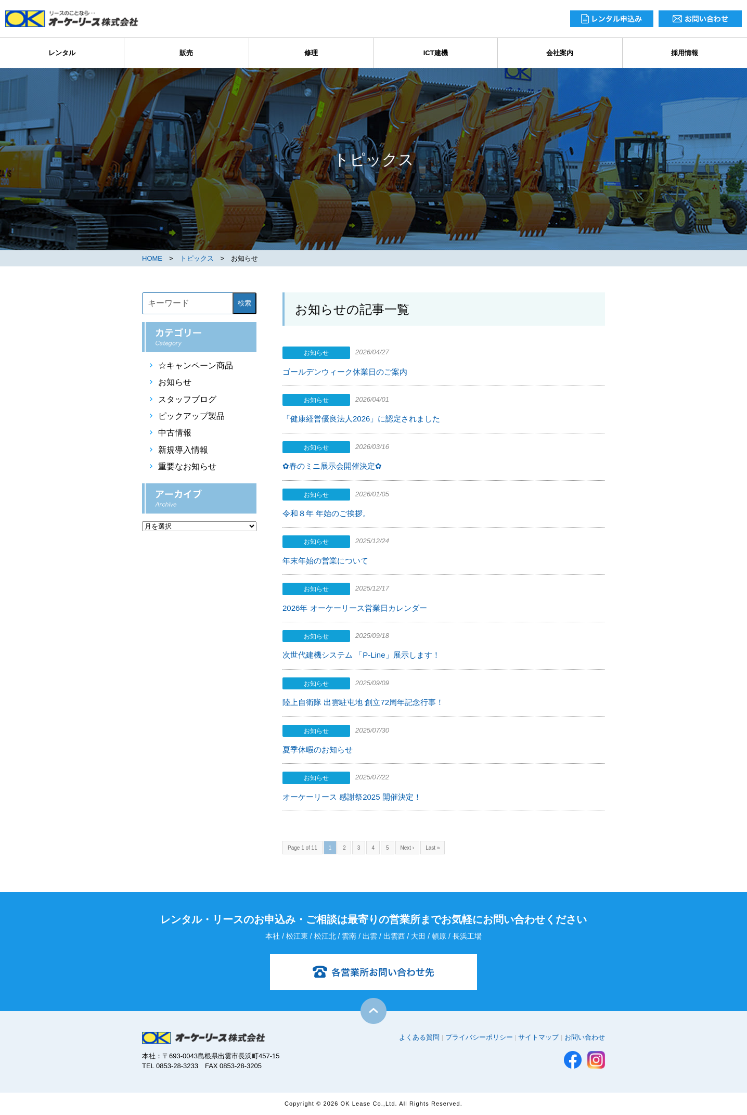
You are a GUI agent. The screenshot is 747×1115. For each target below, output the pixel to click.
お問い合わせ (584, 1037)
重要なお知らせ (187, 466)
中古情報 (174, 432)
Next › (408, 848)
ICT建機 (435, 53)
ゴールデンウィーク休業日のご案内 (344, 371)
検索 (244, 303)
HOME (152, 258)
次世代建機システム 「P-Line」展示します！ (361, 654)
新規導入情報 (183, 449)
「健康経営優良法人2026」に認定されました (361, 418)
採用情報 (684, 53)
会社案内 (559, 53)
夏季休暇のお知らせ (317, 749)
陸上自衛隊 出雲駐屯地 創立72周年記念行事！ (363, 702)
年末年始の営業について (325, 560)
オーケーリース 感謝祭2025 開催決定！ (351, 796)
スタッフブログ (187, 399)
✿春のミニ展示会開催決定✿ (332, 466)
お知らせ (174, 382)
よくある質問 (419, 1037)
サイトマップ (538, 1037)
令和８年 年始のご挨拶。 (326, 513)
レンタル (61, 53)
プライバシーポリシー (479, 1037)
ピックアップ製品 (191, 416)
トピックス (197, 258)
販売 (186, 53)
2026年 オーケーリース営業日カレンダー (354, 608)
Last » (433, 848)
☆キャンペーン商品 (195, 365)
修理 (311, 53)
